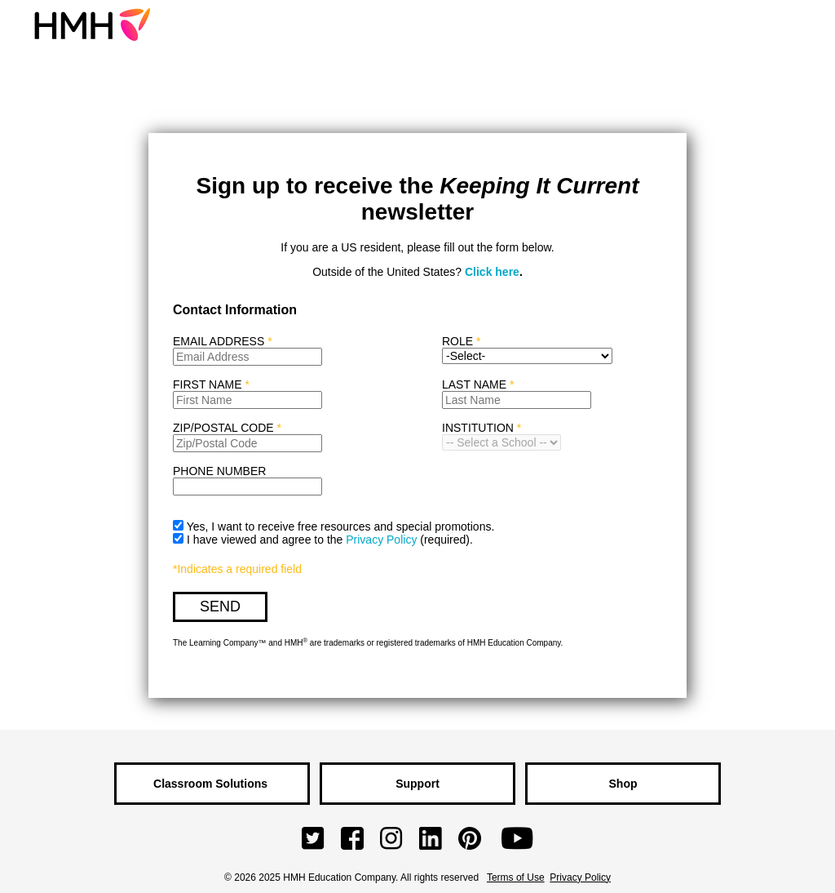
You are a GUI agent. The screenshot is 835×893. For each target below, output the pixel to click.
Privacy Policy (381, 539)
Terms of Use (516, 877)
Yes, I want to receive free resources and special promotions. (341, 526)
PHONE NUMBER (219, 471)
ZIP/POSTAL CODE (227, 427)
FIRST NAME (211, 384)
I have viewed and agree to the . (330, 539)
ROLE (457, 341)
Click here (492, 271)
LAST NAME (478, 384)
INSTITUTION (478, 427)
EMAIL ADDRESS (222, 341)
